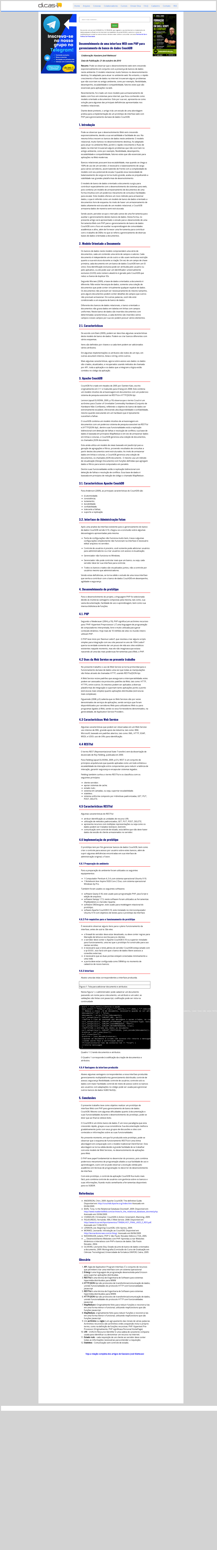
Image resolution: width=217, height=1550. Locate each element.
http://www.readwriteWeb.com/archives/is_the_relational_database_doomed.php (121, 1211)
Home (77, 6)
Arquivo (86, 6)
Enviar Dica (135, 6)
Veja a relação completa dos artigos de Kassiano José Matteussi (115, 1354)
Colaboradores (111, 6)
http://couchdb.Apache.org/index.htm (115, 1203)
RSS (175, 6)
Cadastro (155, 6)
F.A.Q (146, 6)
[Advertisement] (110, 1379)
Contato (166, 6)
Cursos (124, 6)
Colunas (97, 6)
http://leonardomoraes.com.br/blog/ (100, 1233)
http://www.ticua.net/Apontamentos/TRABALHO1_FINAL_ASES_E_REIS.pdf (117, 1222)
